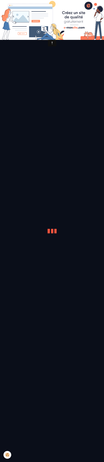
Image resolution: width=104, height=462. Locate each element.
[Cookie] (7, 455)
